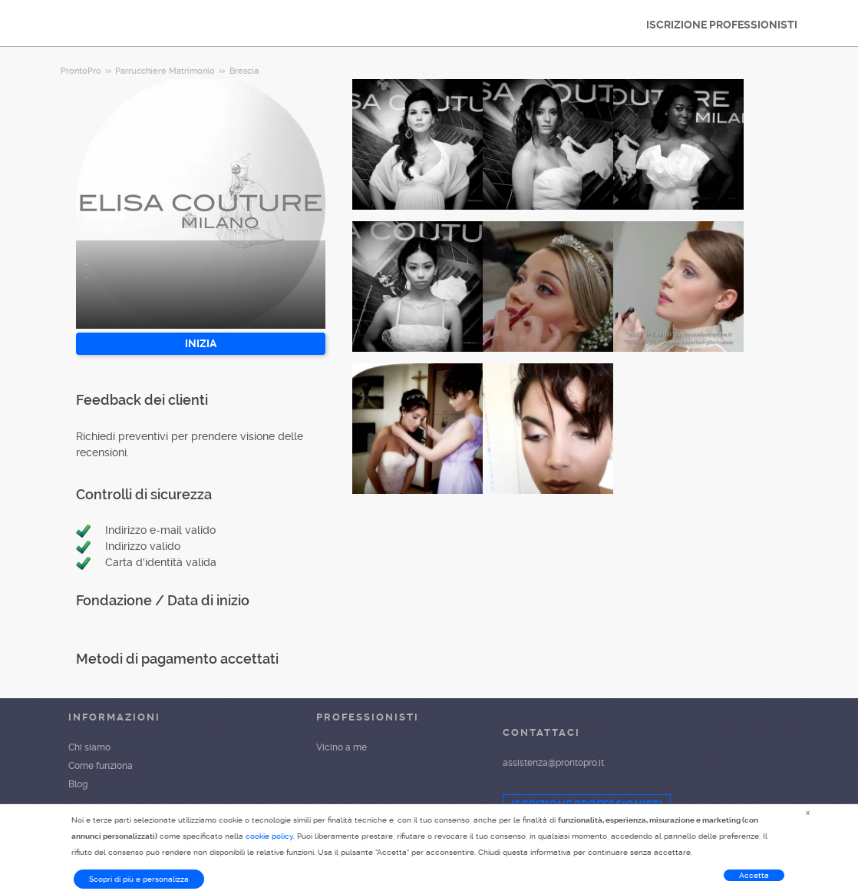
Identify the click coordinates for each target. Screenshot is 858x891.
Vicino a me (341, 747)
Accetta (754, 875)
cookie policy (269, 836)
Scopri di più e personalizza (139, 879)
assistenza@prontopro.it (553, 762)
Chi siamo (89, 747)
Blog (77, 784)
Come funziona (100, 765)
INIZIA (200, 343)
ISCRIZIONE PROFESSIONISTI (721, 24)
